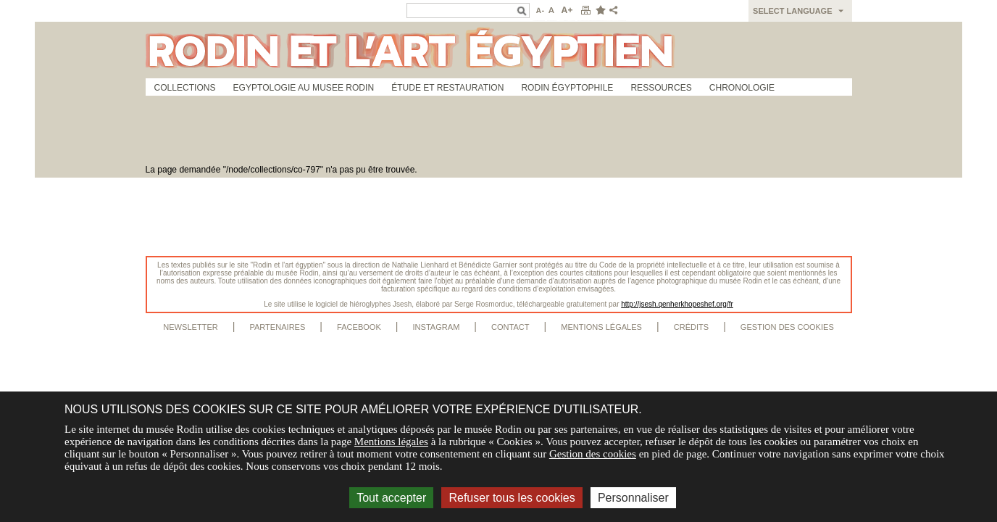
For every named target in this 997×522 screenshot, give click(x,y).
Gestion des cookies (787, 327)
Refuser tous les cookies (512, 498)
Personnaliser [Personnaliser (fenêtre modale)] (633, 498)
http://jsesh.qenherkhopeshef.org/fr (677, 304)
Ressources (660, 88)
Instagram (435, 327)
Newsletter (190, 327)
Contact (510, 327)
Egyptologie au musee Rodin (304, 88)
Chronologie (742, 88)
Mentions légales (601, 327)
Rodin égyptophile (567, 88)
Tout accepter (391, 498)
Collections (185, 88)
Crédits (691, 327)
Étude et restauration (447, 88)
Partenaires (277, 327)
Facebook (359, 327)
